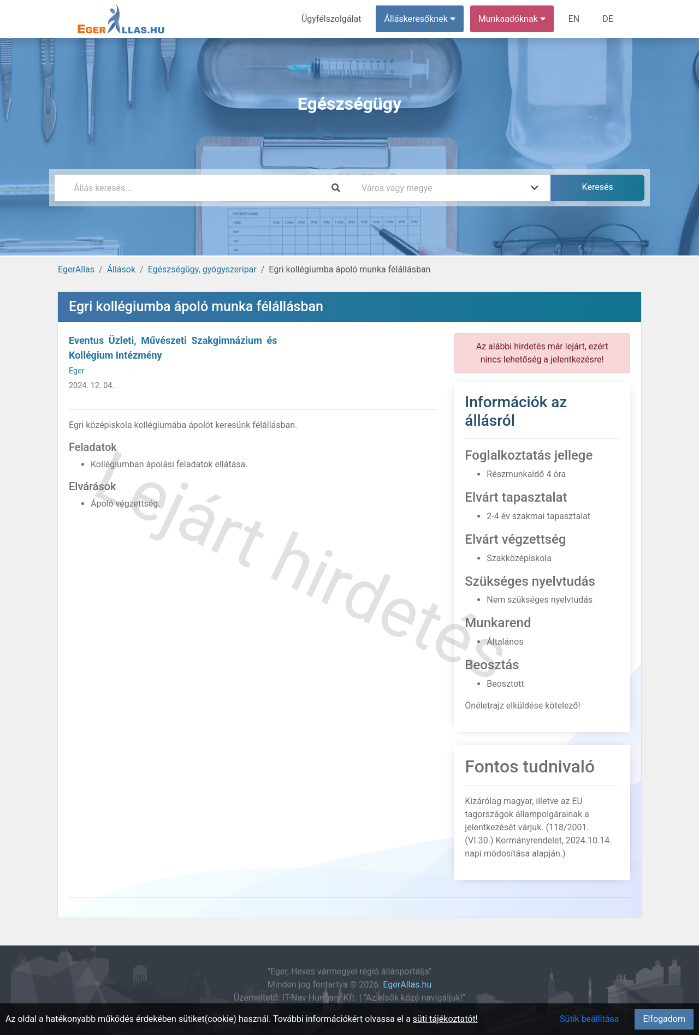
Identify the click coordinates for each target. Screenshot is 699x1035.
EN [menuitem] (574, 19)
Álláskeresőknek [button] (419, 19)
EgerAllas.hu (407, 984)
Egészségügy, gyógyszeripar (202, 269)
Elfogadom (664, 1019)
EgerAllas (76, 269)
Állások (121, 269)
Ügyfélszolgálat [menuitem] (331, 19)
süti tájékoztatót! (445, 1019)
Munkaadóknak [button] (512, 19)
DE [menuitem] (607, 19)
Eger (77, 371)
